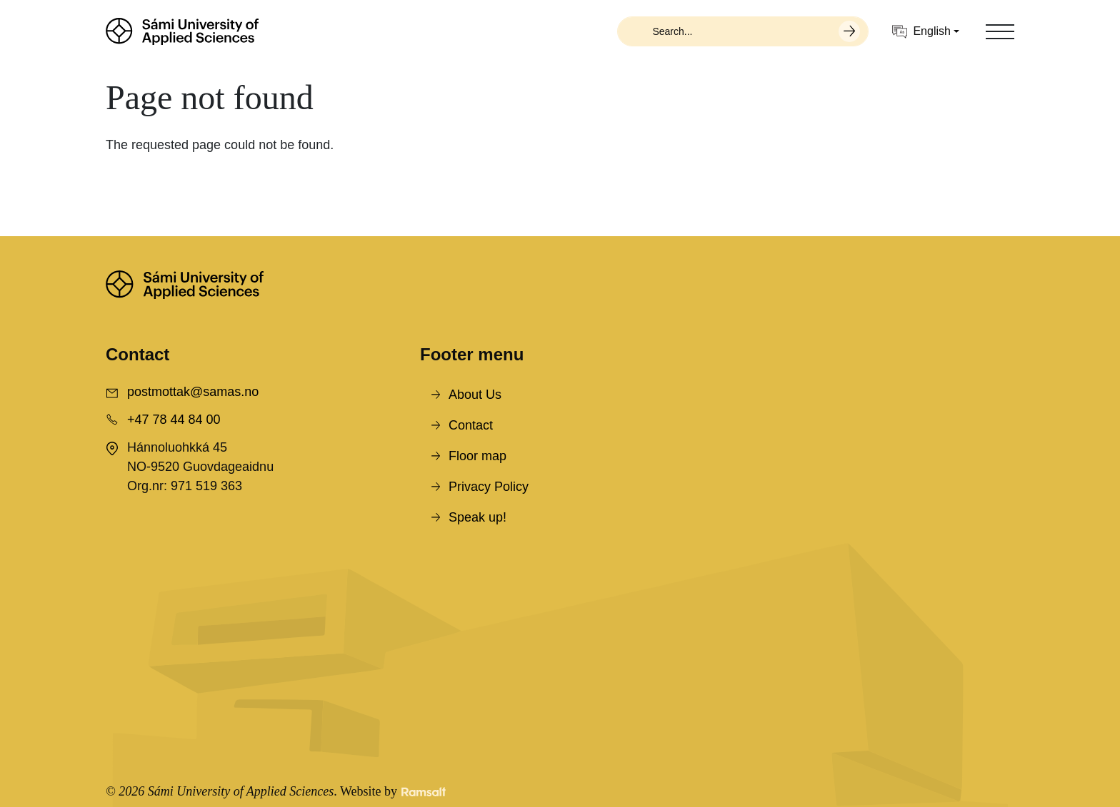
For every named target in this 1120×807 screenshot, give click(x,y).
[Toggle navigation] (1000, 31)
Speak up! (477, 517)
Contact (471, 425)
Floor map (477, 456)
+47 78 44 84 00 (174, 419)
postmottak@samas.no (193, 392)
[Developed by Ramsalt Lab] (424, 791)
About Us (475, 394)
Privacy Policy (489, 486)
